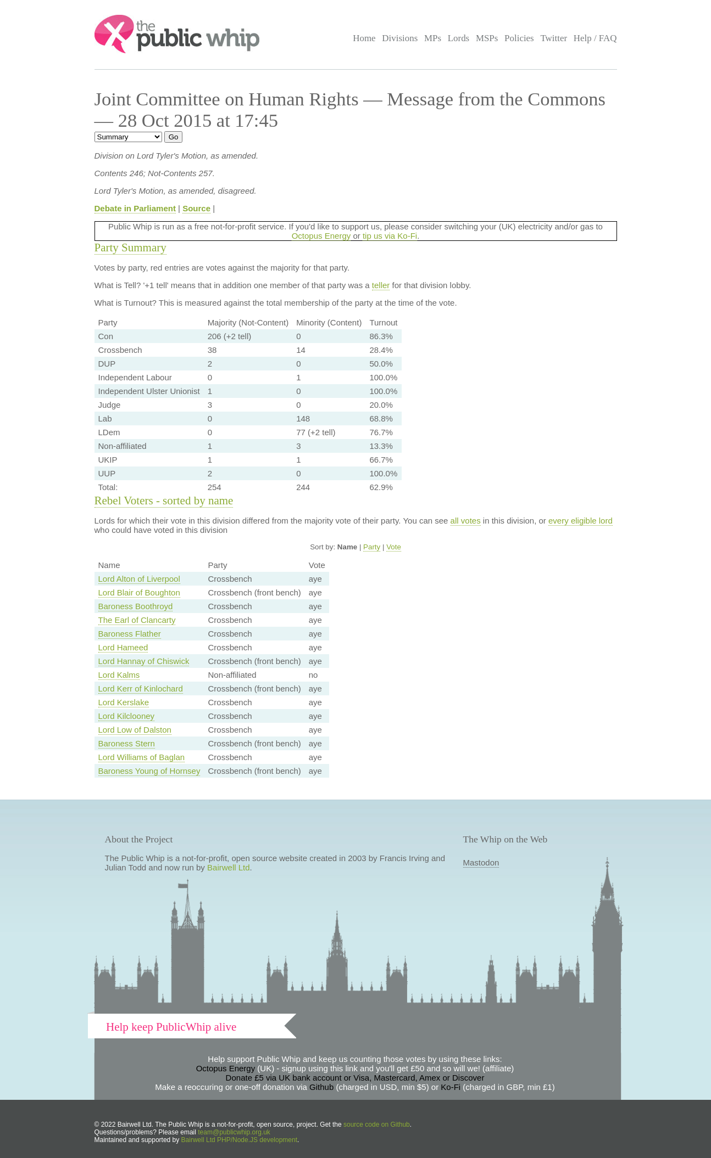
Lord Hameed (123, 647)
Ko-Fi (450, 1087)
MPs (432, 38)
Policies (519, 38)
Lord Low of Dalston (134, 729)
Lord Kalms (119, 674)
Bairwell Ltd (228, 867)
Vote (393, 547)
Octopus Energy (321, 235)
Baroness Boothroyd (135, 606)
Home (364, 38)
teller (381, 285)
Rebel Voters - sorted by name (164, 500)
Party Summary (130, 247)
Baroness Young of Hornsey (149, 770)
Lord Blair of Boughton (139, 592)
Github (321, 1087)
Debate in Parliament (135, 208)
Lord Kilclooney (126, 716)
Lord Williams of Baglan (141, 757)
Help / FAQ (595, 38)
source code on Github (376, 1124)
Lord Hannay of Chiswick (144, 661)
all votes (466, 520)
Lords (459, 38)
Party (371, 547)
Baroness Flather (129, 633)
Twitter (553, 38)
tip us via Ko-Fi (390, 235)
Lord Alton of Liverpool (139, 578)
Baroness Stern (126, 743)
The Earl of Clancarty (137, 620)
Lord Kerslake (123, 702)
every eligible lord (580, 520)
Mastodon (481, 862)
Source (196, 208)
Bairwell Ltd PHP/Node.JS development (239, 1140)
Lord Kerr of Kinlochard (140, 688)
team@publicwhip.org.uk (234, 1132)
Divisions (400, 38)
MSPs (487, 38)
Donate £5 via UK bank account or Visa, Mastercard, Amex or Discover (355, 1077)
